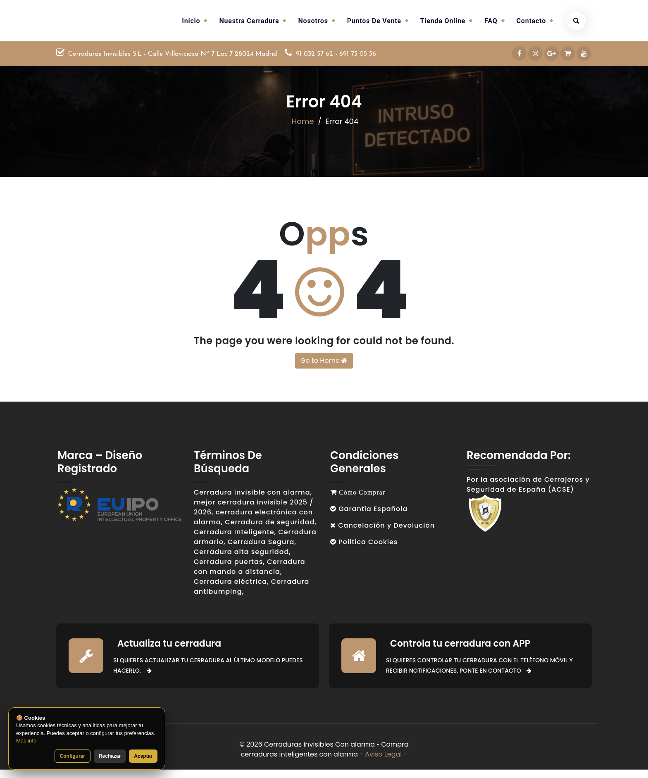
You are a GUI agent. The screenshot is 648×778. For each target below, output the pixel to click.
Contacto (531, 21)
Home (303, 121)
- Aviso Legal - (383, 754)
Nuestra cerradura (249, 21)
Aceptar (143, 756)
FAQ (490, 21)
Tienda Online (442, 21)
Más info (26, 741)
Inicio (191, 21)
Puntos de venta (374, 21)
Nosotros (313, 21)
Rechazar (110, 756)
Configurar (72, 756)
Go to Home (324, 360)
